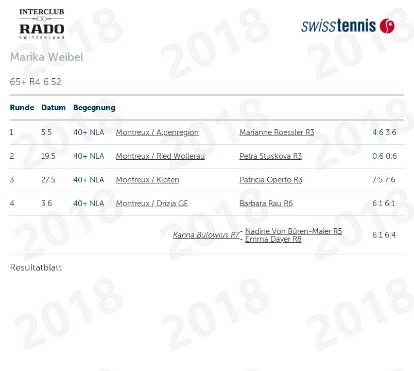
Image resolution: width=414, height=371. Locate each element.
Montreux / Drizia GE (152, 203)
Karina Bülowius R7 (206, 235)
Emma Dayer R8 (273, 239)
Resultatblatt (36, 267)
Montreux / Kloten (147, 180)
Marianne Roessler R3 (276, 132)
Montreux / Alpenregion (157, 132)
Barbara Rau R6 (266, 203)
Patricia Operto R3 (270, 180)
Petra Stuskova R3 (270, 156)
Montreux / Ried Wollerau (160, 156)
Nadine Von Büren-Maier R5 (293, 231)
